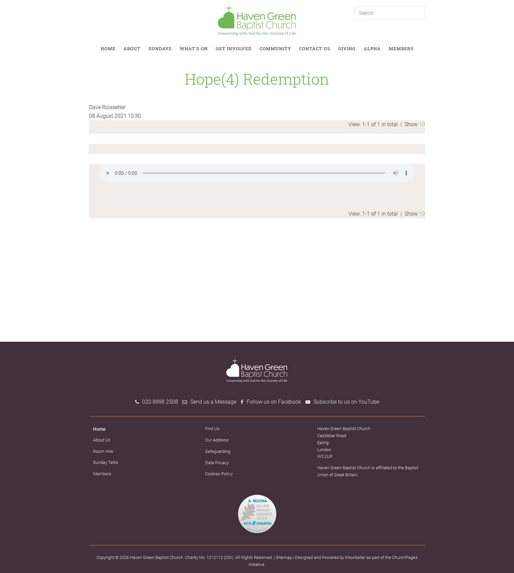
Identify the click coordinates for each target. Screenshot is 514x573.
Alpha (372, 49)
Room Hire (103, 451)
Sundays (160, 49)
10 (422, 124)
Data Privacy (217, 462)
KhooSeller (355, 557)
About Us (101, 439)
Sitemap (284, 557)
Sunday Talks (105, 462)
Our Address (217, 439)
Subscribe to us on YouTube (346, 402)
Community (275, 49)
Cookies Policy (219, 473)
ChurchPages (405, 557)
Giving (347, 49)
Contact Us (314, 49)
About (132, 49)
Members (401, 49)
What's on (194, 49)
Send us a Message (213, 402)
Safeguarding (217, 451)
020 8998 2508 (160, 402)
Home (108, 49)
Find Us (212, 428)
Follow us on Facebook (274, 402)
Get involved (234, 49)
